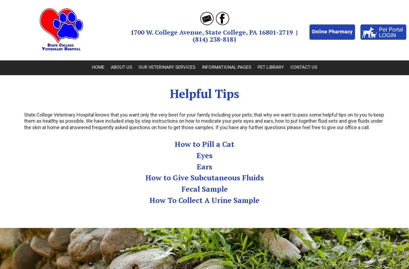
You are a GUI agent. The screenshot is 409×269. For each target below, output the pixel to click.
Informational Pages (226, 67)
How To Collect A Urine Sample (204, 200)
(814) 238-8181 (215, 39)
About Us (121, 67)
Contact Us (303, 67)
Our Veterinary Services (166, 67)
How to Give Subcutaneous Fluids (204, 178)
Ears (204, 167)
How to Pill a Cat (204, 144)
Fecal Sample (204, 189)
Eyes (204, 155)
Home (98, 67)
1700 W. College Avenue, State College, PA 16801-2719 (211, 32)
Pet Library (271, 67)
